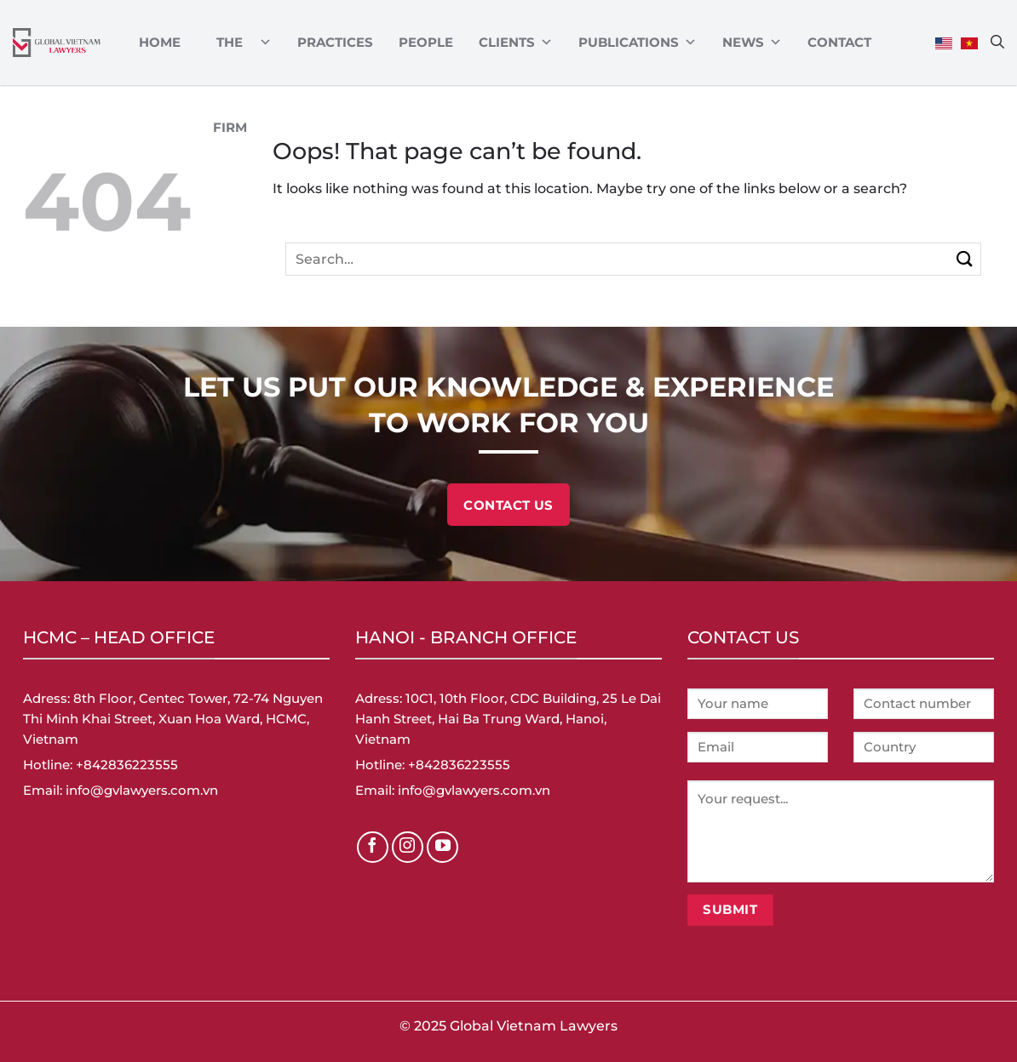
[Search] (997, 41)
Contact (839, 42)
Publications (637, 42)
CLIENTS (516, 42)
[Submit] (964, 259)
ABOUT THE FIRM (239, 42)
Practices (335, 42)
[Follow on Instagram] (408, 847)
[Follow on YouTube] (443, 847)
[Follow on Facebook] (373, 847)
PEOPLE (426, 42)
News (752, 42)
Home (160, 42)
